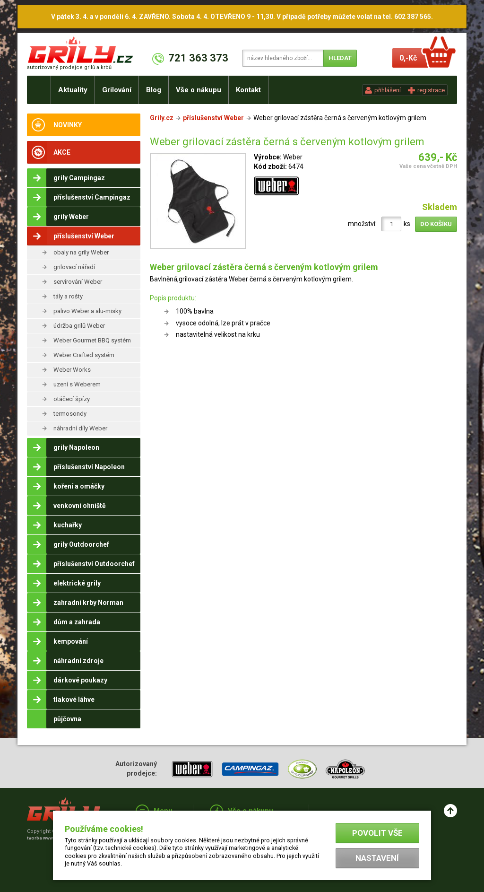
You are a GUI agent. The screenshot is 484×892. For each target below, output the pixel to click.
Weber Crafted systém (83, 355)
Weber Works (72, 369)
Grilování (116, 90)
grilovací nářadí (74, 267)
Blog (153, 90)
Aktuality (72, 90)
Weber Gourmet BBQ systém (92, 340)
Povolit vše (377, 833)
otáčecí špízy (71, 398)
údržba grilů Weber (79, 325)
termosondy (69, 413)
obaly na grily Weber (81, 252)
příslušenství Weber (213, 118)
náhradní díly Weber (80, 428)
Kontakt (248, 90)
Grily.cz (161, 118)
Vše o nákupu (198, 90)
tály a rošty (68, 296)
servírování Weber (77, 281)
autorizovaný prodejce (69, 67)
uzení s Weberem (77, 384)
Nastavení (377, 858)
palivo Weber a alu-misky (87, 311)
